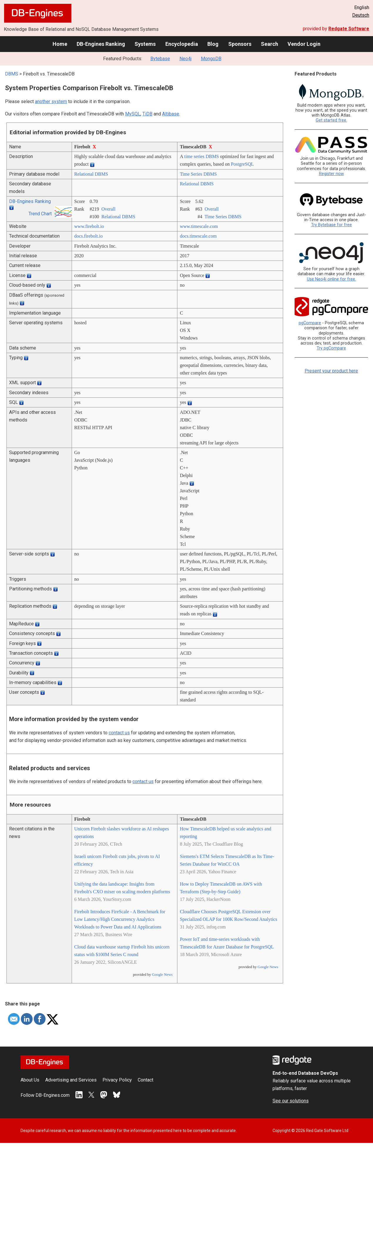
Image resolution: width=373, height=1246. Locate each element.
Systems (145, 44)
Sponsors (239, 44)
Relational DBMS (91, 174)
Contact (145, 1080)
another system (51, 101)
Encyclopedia (181, 44)
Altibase (170, 114)
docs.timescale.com (198, 236)
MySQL (132, 114)
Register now (331, 173)
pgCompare (310, 322)
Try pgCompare (331, 348)
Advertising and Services (71, 1080)
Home (60, 44)
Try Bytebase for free (331, 224)
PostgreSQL (242, 164)
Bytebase (160, 58)
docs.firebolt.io (88, 236)
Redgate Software (348, 28)
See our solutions (291, 1101)
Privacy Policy (117, 1080)
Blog (213, 44)
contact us (119, 732)
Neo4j (185, 58)
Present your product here (331, 371)
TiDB (147, 114)
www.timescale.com (199, 226)
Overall (108, 208)
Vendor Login (304, 44)
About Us (30, 1080)
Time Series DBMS (198, 174)
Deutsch (360, 15)
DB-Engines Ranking (101, 44)
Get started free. (331, 120)
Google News (162, 975)
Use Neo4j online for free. (331, 279)
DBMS (11, 74)
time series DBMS (201, 156)
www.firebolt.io (89, 226)
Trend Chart (40, 213)
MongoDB (211, 58)
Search (269, 44)
